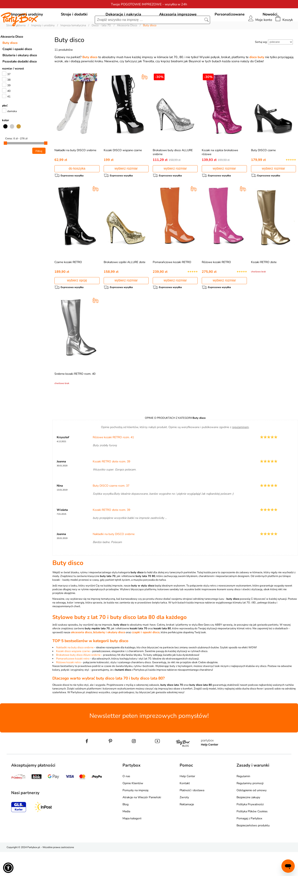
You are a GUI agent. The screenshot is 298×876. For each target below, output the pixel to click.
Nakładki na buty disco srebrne (75, 671)
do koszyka (77, 187)
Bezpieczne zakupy (248, 821)
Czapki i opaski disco (17, 68)
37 (9, 93)
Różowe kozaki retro (68, 686)
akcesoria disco (81, 656)
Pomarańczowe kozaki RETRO (172, 283)
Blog (126, 828)
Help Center (187, 800)
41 (9, 115)
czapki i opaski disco (146, 656)
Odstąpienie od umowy (252, 814)
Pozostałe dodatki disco (19, 80)
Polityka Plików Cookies (252, 835)
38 (9, 99)
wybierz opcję (77, 301)
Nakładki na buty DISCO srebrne (75, 169)
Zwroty (184, 821)
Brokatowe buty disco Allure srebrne (78, 679)
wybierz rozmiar (126, 187)
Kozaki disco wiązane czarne (73, 675)
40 (9, 110)
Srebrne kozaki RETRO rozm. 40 (74, 396)
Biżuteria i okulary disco (19, 74)
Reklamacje (187, 828)
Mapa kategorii (132, 842)
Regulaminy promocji (250, 807)
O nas (126, 800)
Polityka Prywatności (250, 828)
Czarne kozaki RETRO (68, 283)
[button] (8, 868)
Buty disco (10, 62)
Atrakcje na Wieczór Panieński (142, 821)
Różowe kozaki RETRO (216, 283)
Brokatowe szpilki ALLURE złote (124, 283)
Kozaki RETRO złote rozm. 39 (111, 485)
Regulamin (243, 800)
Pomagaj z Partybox (249, 842)
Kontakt (185, 807)
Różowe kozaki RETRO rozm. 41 (113, 461)
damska (12, 130)
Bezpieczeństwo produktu (253, 849)
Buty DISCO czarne (263, 169)
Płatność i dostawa (192, 814)
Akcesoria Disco (11, 55)
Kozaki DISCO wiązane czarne (123, 169)
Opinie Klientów (133, 807)
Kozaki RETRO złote (263, 283)
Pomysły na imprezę (135, 814)
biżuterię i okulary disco (109, 656)
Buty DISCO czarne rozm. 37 (111, 510)
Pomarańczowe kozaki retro (72, 683)
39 (9, 104)
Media (126, 835)
